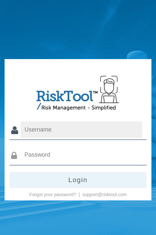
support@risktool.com (104, 194)
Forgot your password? (52, 194)
